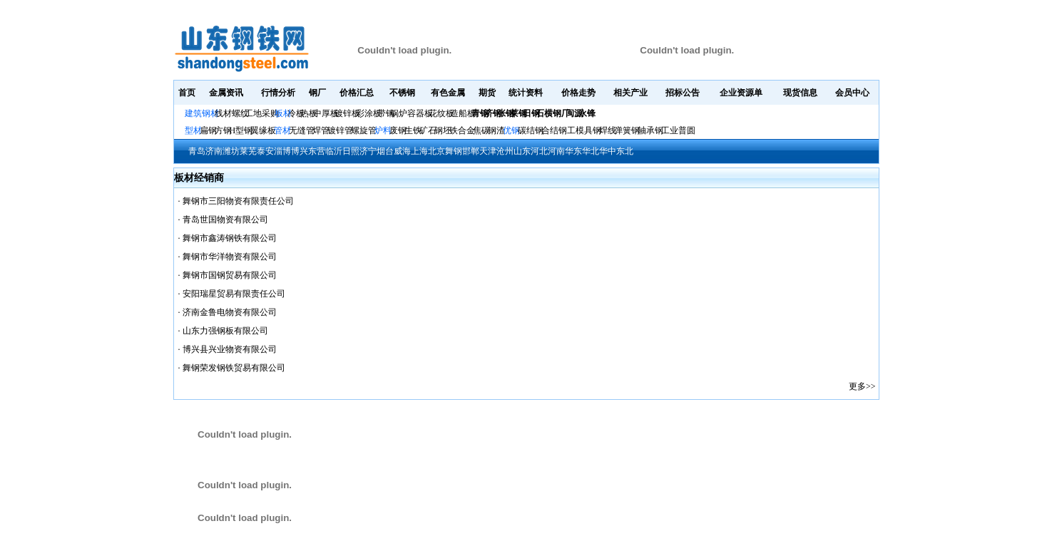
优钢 (511, 130)
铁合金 (462, 130)
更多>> (862, 386)
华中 (607, 151)
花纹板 (441, 113)
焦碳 (481, 130)
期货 (487, 93)
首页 (186, 93)
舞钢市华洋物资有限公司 (230, 257)
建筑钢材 (202, 113)
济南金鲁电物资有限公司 (230, 312)
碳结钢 (530, 130)
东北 (624, 151)
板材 (283, 113)
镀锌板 (347, 113)
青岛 (196, 151)
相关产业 (630, 93)
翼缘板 (263, 130)
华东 (573, 151)
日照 (350, 151)
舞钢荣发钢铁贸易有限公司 (234, 368)
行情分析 (278, 93)
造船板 (463, 113)
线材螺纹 (232, 113)
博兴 (299, 151)
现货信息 (800, 93)
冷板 (296, 113)
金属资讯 (226, 93)
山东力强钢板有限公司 (225, 331)
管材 (282, 130)
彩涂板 (369, 113)
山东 (522, 151)
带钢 (385, 113)
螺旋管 (364, 130)
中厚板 (326, 113)
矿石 (427, 130)
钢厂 (317, 93)
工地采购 (262, 113)
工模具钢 (583, 130)
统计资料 (526, 93)
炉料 (383, 130)
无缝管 (302, 130)
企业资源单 (741, 93)
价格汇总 (356, 93)
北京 (436, 151)
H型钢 (241, 130)
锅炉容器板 (411, 113)
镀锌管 (340, 130)
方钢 (223, 130)
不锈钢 (402, 93)
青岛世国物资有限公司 (225, 220)
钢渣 (496, 130)
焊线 (607, 130)
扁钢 (208, 130)
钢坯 (442, 130)
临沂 (333, 151)
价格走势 (578, 93)
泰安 (265, 151)
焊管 (321, 130)
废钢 (398, 130)
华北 (590, 151)
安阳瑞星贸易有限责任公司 (234, 294)
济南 (214, 151)
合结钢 (554, 130)
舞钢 (453, 151)
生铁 (413, 130)
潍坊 (231, 151)
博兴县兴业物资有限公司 (230, 349)
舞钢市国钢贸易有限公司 (230, 275)
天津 (487, 151)
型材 (193, 130)
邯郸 (470, 151)
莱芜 (248, 151)
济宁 (368, 151)
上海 (419, 151)
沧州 (505, 151)
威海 (402, 151)
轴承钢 (650, 130)
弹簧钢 (627, 130)
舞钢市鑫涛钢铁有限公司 (230, 238)
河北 (539, 151)
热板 (308, 113)
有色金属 (448, 93)
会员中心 (852, 93)
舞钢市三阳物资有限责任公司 (238, 201)
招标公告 (682, 93)
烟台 (385, 151)
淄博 (282, 151)
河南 (556, 151)
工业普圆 (678, 130)
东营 (316, 151)
